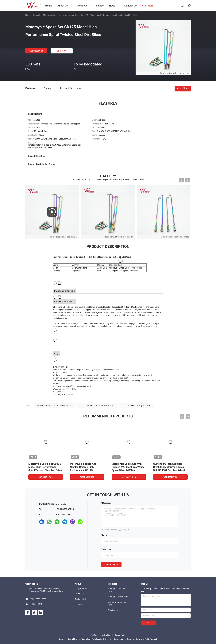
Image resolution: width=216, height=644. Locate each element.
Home (28, 15)
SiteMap (94, 635)
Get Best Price (36, 50)
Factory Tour (79, 594)
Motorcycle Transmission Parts (117, 603)
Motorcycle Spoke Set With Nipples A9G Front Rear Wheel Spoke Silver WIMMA (128, 467)
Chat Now (62, 50)
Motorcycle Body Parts (53, 15)
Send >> (148, 623)
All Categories (113, 610)
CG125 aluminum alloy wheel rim (137, 405)
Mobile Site (106, 635)
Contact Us (79, 604)
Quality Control (80, 599)
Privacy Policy (120, 635)
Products (37, 15)
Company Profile (81, 589)
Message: (106, 503)
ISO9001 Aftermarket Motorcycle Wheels (54, 405)
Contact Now (111, 564)
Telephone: (107, 549)
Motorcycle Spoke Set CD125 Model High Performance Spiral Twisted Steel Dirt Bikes (45, 467)
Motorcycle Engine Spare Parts (117, 590)
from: (104, 535)
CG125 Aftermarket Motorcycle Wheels (97, 405)
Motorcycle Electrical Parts (118, 597)
